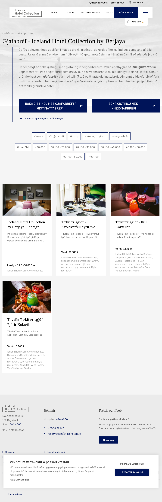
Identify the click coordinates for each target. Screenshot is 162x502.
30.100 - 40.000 (110, 147)
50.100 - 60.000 (72, 156)
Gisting (74, 136)
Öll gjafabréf (56, 136)
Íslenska (141, 4)
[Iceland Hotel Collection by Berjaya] (26, 15)
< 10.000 (40, 147)
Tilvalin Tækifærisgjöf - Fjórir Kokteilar (26, 321)
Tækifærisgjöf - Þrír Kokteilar (131, 224)
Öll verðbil (23, 147)
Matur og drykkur (95, 136)
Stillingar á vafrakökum (133, 464)
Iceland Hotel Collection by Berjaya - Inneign (26, 224)
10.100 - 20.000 (60, 147)
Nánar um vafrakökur (19, 480)
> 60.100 (93, 156)
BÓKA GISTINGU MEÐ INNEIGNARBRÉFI (123, 106)
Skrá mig (108, 440)
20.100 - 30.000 (85, 147)
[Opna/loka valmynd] (145, 15)
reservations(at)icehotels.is (64, 433)
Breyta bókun (56, 427)
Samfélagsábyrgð (56, 451)
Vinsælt (38, 136)
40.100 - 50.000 (135, 147)
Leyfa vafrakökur (133, 472)
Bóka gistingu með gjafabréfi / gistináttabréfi (50, 106)
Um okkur (10, 451)
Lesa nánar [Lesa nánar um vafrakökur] (15, 494)
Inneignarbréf (120, 136)
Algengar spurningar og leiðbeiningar (44, 118)
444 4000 (15, 424)
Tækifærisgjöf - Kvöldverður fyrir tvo (78, 224)
